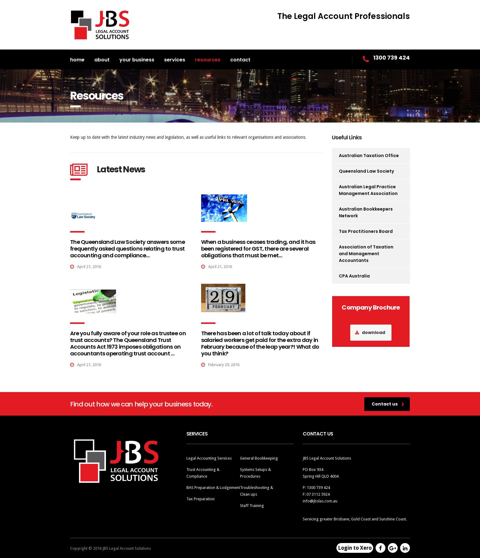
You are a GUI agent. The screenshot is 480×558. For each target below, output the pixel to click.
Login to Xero (355, 548)
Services (174, 59)
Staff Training (252, 505)
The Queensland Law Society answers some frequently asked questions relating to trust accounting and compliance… (127, 248)
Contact (240, 59)
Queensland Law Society (366, 171)
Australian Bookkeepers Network (366, 212)
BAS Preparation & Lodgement (213, 487)
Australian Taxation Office (369, 155)
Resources (207, 59)
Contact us (388, 404)
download (370, 332)
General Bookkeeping (259, 458)
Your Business (136, 59)
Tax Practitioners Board (366, 231)
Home (77, 59)
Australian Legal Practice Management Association (368, 190)
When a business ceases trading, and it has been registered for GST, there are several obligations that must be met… (258, 248)
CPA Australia (354, 276)
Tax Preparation (200, 499)
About (102, 59)
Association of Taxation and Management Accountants (366, 253)
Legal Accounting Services (209, 458)
